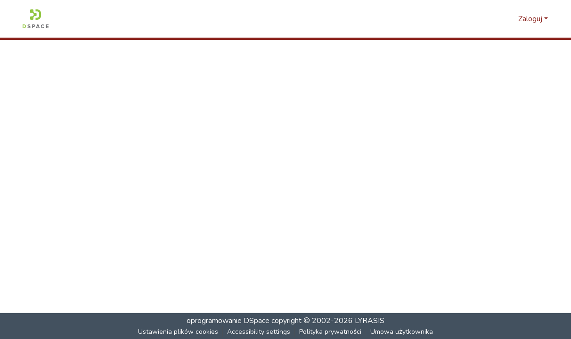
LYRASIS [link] (369, 320)
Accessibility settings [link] (259, 331)
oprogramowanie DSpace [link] (228, 320)
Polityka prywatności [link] (331, 331)
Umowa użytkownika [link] (402, 331)
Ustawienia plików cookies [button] (179, 331)
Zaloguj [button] (531, 19)
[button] (36, 18)
